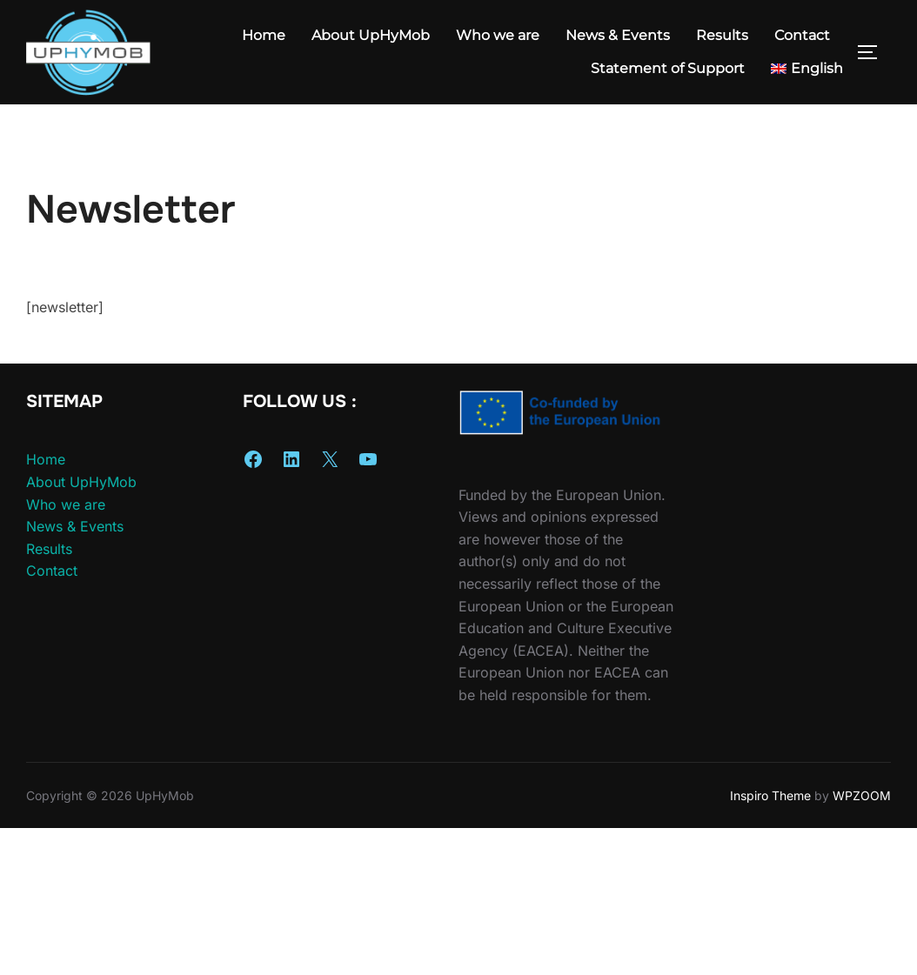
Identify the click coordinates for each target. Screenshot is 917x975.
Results (722, 35)
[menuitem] (807, 68)
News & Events (618, 35)
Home (263, 35)
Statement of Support (668, 68)
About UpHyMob (370, 35)
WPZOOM (862, 773)
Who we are (497, 35)
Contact (802, 35)
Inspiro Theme (770, 773)
